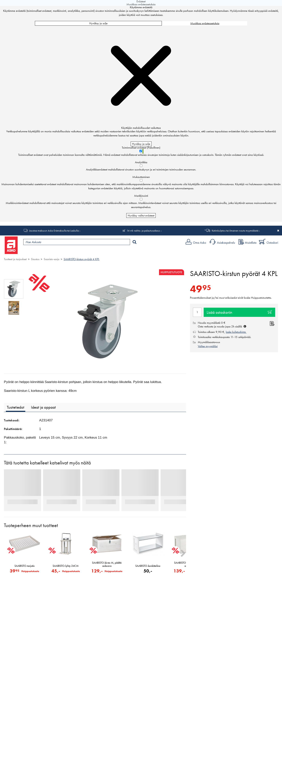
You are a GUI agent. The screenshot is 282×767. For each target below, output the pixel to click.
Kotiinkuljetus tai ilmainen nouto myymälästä (235, 230)
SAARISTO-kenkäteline (147, 566)
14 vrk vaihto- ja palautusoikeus (143, 230)
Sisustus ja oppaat (109, 252)
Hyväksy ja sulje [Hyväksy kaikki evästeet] (98, 23)
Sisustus (35, 259)
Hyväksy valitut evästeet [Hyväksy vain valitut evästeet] (141, 215)
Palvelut (86, 252)
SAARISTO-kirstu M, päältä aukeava (106, 564)
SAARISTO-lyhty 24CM (66, 566)
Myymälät (65, 252)
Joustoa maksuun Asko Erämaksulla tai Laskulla (54, 230)
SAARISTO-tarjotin (24, 566)
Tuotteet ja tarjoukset (37, 252)
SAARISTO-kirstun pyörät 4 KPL (81, 259)
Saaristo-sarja (51, 259)
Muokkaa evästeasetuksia (204, 23)
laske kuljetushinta (236, 332)
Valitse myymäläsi (208, 346)
